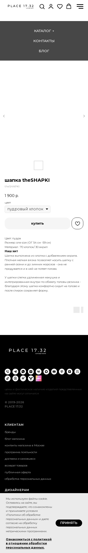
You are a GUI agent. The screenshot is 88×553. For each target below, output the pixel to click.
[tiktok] (8, 378)
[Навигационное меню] (80, 6)
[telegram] (15, 372)
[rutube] (23, 378)
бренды (10, 432)
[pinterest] (62, 372)
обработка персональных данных (28, 478)
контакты (44, 41)
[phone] (8, 372)
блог (44, 51)
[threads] (15, 378)
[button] (42, 6)
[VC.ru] (77, 372)
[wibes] (39, 378)
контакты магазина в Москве (24, 445)
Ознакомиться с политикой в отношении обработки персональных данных (29, 543)
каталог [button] (42, 31)
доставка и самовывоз (20, 458)
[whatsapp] (23, 372)
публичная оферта (18, 472)
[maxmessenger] (46, 372)
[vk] (39, 372)
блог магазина (15, 438)
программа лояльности (21, 452)
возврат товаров (16, 465)
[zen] (70, 372)
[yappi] (31, 378)
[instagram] (31, 372)
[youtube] (54, 372)
